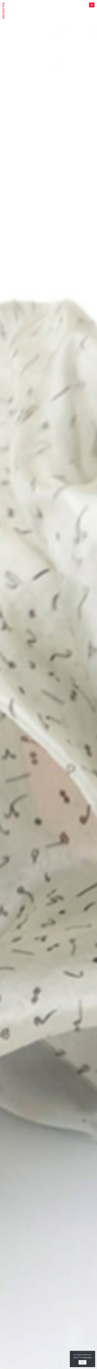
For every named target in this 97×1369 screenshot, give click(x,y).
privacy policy (87, 1357)
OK (82, 1362)
